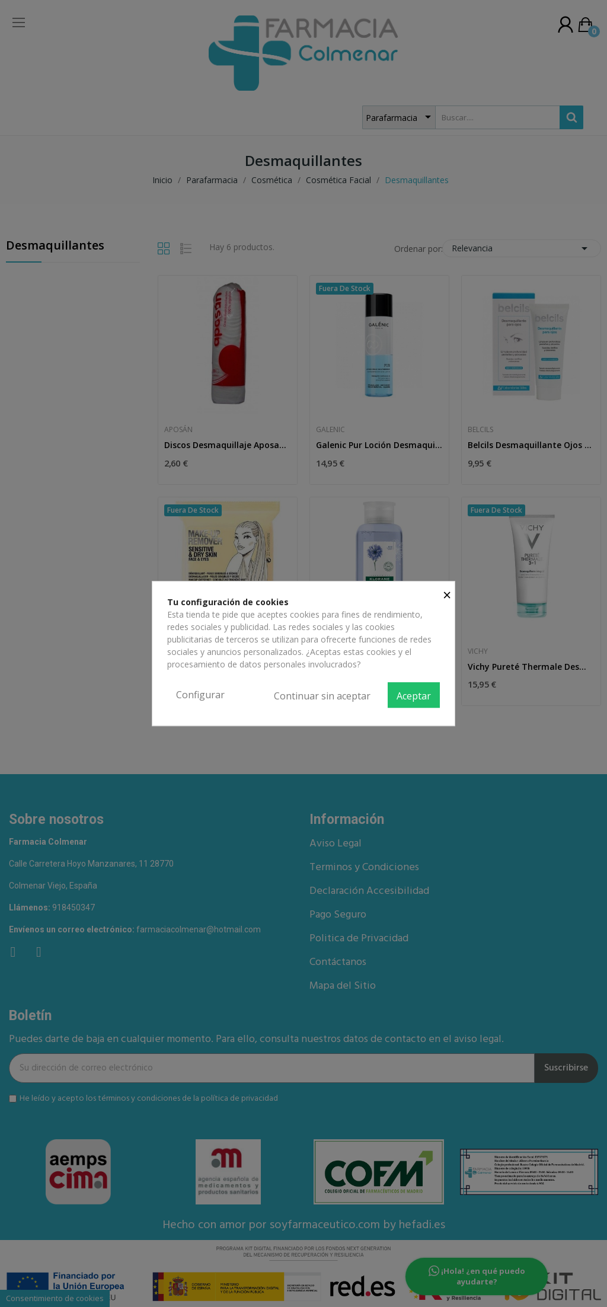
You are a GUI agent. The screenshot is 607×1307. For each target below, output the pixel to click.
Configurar (200, 694)
